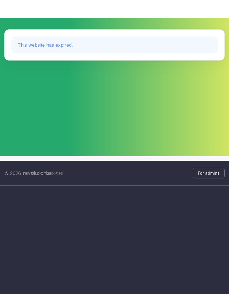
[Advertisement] (114, 239)
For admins (209, 173)
